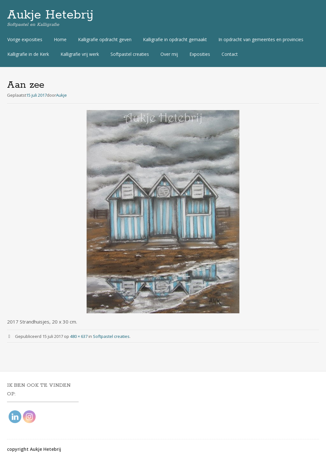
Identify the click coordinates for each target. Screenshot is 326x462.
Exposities (199, 54)
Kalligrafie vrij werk (79, 54)
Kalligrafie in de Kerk (28, 54)
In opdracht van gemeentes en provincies (260, 39)
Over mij (169, 54)
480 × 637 (79, 336)
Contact (230, 54)
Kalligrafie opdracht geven (104, 39)
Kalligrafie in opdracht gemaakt (175, 39)
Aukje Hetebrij (50, 15)
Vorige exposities (24, 39)
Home (60, 39)
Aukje (61, 95)
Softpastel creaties (129, 54)
